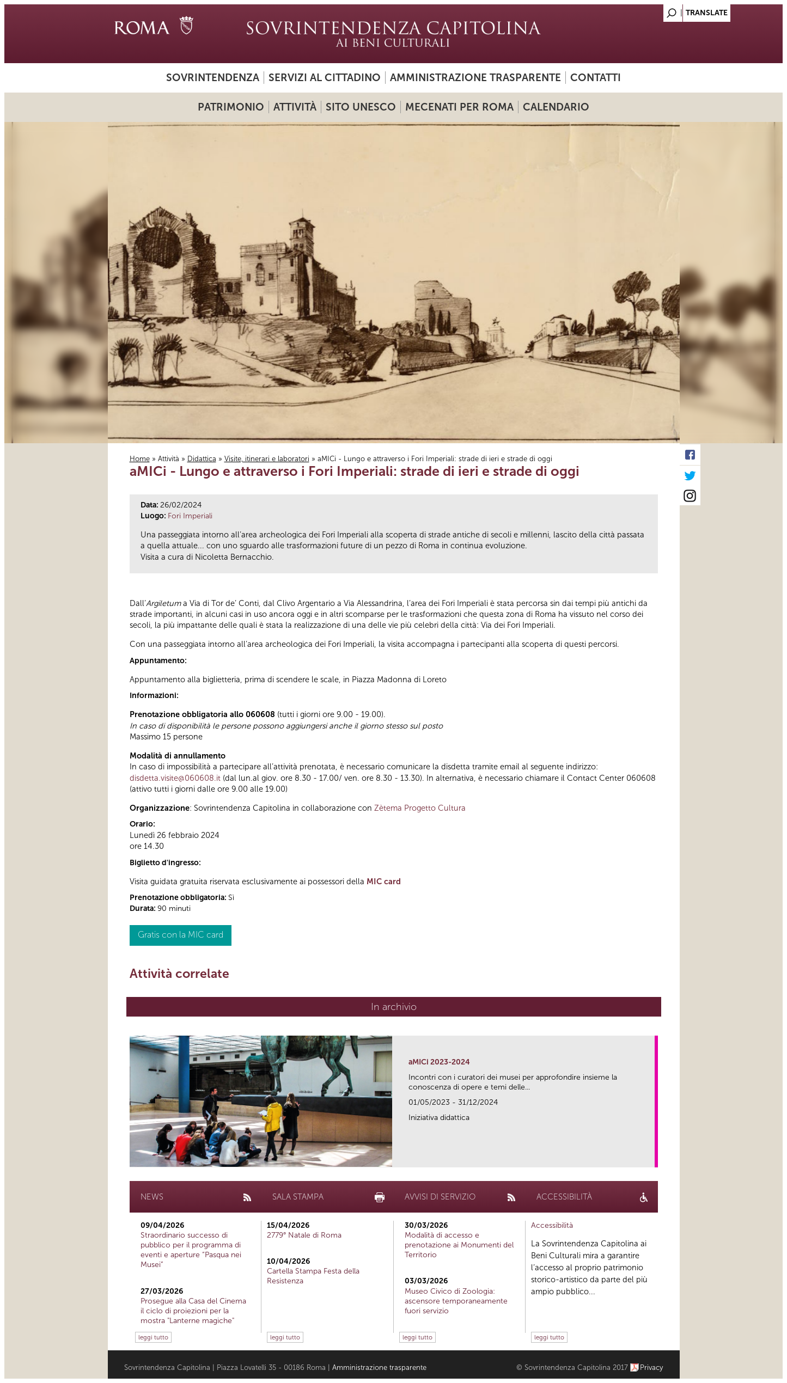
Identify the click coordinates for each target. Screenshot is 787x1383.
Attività (294, 107)
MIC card (384, 881)
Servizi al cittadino (325, 77)
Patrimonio (231, 107)
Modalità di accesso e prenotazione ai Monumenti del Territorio (459, 1245)
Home (140, 459)
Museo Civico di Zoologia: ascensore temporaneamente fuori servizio (456, 1301)
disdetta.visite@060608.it (175, 778)
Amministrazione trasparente (475, 77)
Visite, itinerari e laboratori (266, 459)
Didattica (201, 459)
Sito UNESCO (361, 107)
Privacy (651, 1367)
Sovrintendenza (212, 77)
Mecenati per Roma (459, 107)
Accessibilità (552, 1225)
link (650, 1155)
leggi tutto (153, 1337)
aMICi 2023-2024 (439, 1062)
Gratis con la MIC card (180, 934)
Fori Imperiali (190, 516)
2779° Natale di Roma (304, 1235)
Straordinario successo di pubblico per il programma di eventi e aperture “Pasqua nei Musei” (191, 1250)
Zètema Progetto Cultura (420, 808)
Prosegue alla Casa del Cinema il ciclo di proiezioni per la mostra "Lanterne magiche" (193, 1310)
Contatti (595, 77)
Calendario (556, 107)
